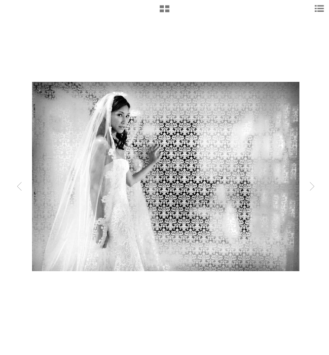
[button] (164, 12)
